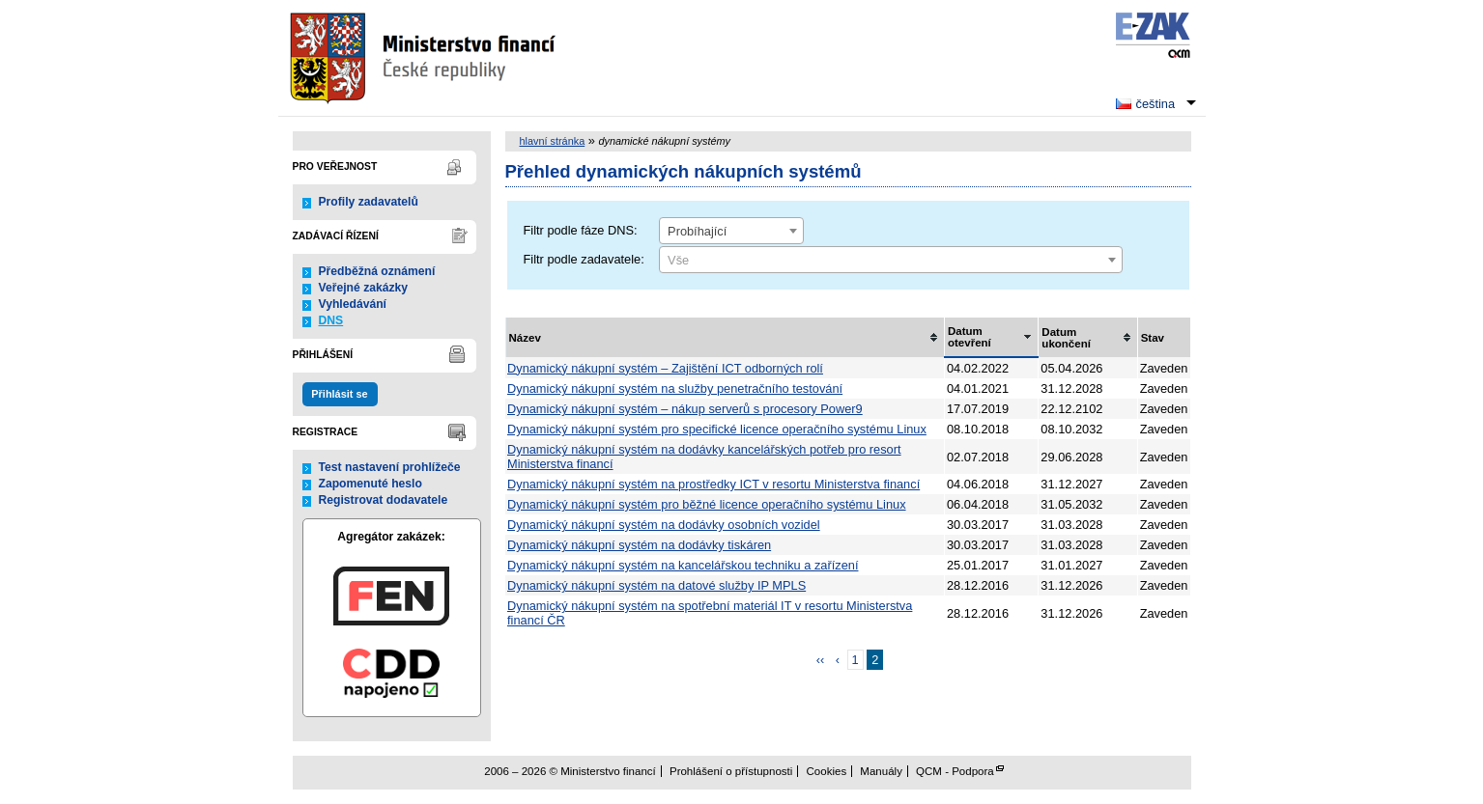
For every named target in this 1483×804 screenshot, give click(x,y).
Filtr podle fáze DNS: (581, 230)
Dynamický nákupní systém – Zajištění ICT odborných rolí (665, 368)
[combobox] (731, 230)
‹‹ (820, 659)
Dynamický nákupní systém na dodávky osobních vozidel (663, 524)
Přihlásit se (339, 394)
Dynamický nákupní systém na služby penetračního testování (674, 388)
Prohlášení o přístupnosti (731, 771)
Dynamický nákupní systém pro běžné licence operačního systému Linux (706, 504)
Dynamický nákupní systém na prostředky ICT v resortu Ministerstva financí (713, 484)
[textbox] (891, 260)
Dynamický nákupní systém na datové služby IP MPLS (656, 585)
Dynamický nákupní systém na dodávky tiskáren (639, 545)
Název (525, 338)
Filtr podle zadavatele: (584, 259)
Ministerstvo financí (425, 58)
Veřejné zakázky (364, 287)
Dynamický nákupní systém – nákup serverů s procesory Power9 (685, 409)
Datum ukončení (1066, 337)
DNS (331, 320)
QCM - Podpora (955, 771)
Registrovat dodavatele (383, 500)
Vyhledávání (353, 304)
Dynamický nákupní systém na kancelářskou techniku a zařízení (682, 565)
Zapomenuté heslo (370, 483)
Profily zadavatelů (368, 201)
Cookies (827, 771)
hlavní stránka (552, 141)
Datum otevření (969, 336)
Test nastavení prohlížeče (390, 467)
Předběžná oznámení (377, 271)
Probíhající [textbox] (697, 231)
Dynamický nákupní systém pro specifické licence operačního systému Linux (717, 429)
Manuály (881, 771)
